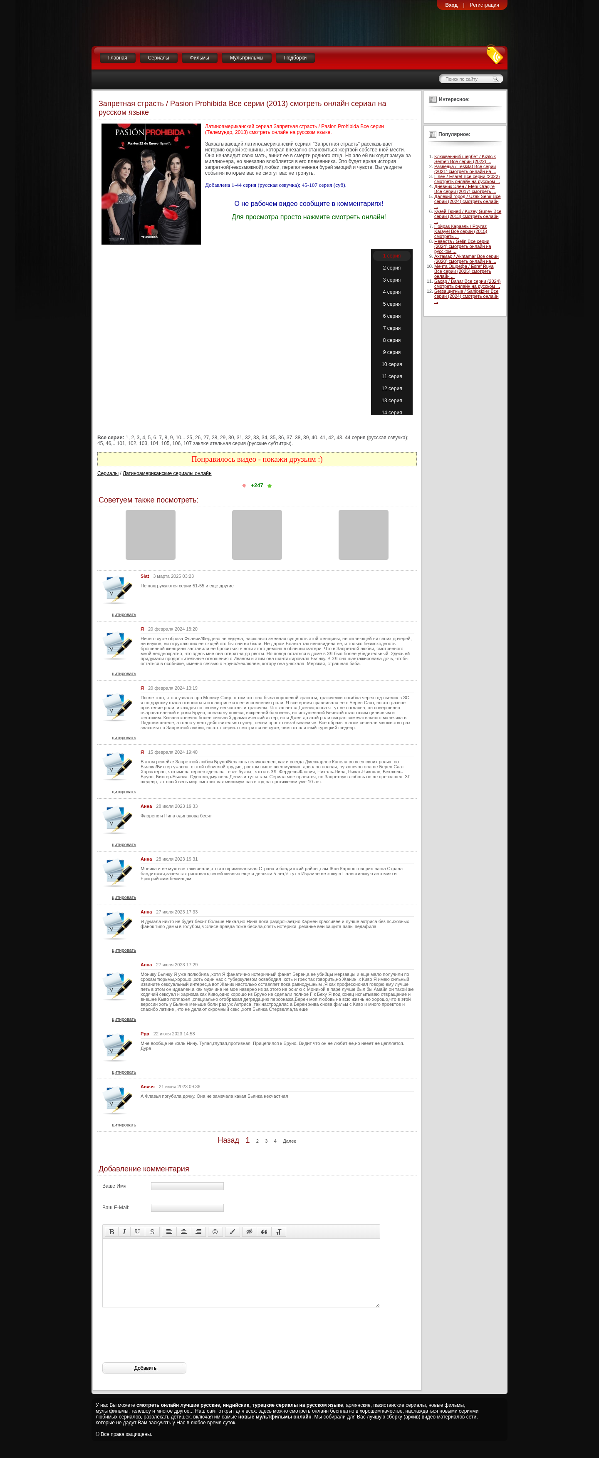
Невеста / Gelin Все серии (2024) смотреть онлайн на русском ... (462, 246)
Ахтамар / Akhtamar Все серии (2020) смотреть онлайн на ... (466, 259)
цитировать (124, 614)
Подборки (295, 58)
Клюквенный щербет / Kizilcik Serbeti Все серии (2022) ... (465, 159)
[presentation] (165, 1347)
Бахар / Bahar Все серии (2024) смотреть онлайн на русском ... (467, 284)
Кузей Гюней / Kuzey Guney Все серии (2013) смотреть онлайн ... (467, 216)
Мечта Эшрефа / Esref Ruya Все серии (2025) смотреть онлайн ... (464, 271)
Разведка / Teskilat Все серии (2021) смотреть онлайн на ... (465, 169)
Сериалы (158, 58)
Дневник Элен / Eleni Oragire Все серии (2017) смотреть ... (465, 189)
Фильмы (199, 58)
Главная (117, 58)
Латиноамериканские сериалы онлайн (167, 473)
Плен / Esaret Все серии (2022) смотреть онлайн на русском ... (467, 179)
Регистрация (484, 5)
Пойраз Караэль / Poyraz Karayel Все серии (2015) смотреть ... (460, 231)
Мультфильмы (246, 58)
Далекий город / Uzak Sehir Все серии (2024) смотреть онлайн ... (467, 201)
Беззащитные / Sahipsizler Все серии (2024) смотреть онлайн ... (466, 296)
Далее (289, 1141)
